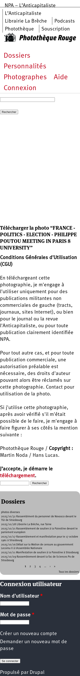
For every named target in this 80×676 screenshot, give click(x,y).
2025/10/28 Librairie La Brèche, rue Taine (26, 524)
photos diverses (10, 512)
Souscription (55, 29)
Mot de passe (17, 615)
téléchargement (17, 476)
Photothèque (19, 29)
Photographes (25, 77)
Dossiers (17, 55)
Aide (61, 77)
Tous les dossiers (69, 572)
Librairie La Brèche (26, 21)
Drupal (37, 672)
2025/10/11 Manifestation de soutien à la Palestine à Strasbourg (40, 552)
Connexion (20, 88)
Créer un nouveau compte (28, 633)
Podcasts (64, 21)
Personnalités (25, 66)
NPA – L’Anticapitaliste (30, 5)
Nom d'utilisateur (21, 596)
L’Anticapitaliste (23, 13)
